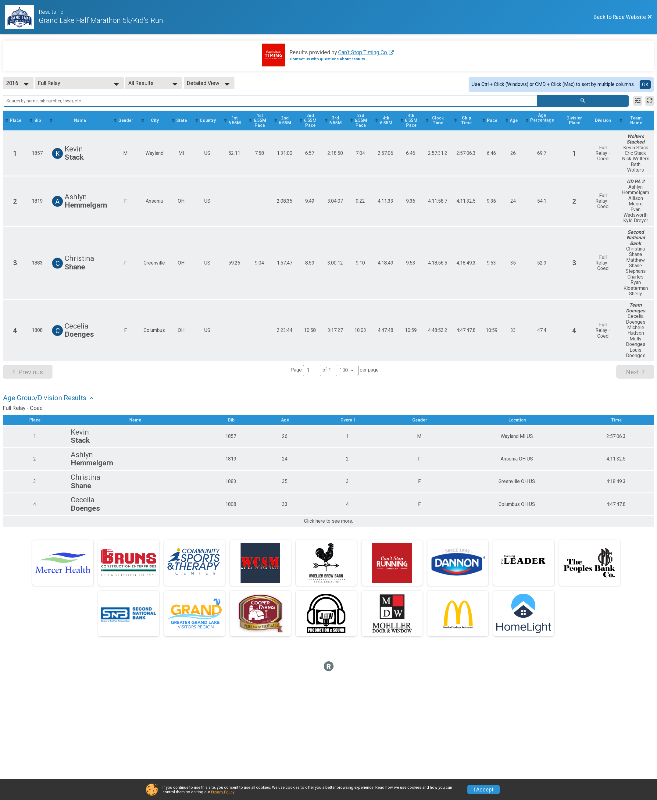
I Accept (483, 790)
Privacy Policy (222, 792)
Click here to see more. (328, 527)
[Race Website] (22, 17)
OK (645, 84)
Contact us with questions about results (327, 59)
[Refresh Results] (649, 101)
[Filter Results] (637, 101)
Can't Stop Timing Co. (363, 52)
